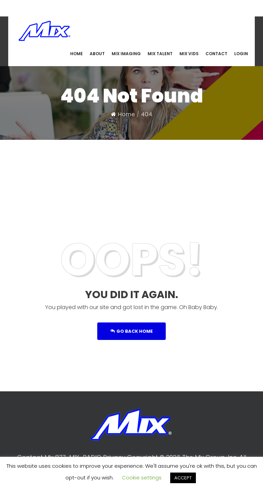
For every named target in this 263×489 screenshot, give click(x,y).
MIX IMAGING (126, 54)
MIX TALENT (160, 54)
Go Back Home (131, 331)
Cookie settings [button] (142, 477)
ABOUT (97, 54)
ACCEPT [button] (183, 478)
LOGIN (241, 54)
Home (123, 114)
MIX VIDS (189, 54)
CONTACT (216, 54)
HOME (76, 54)
